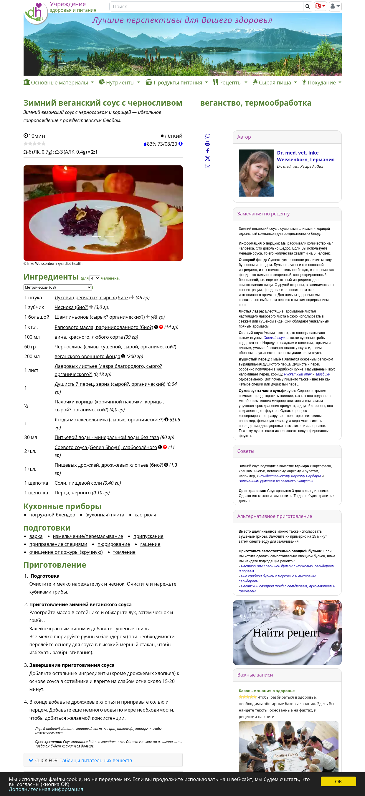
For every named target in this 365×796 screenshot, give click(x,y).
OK (338, 781)
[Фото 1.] (96, 236)
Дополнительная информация (46, 789)
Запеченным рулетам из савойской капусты (276, 481)
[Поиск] (206, 6)
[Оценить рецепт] (35, 144)
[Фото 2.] (109, 236)
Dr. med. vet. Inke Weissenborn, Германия (306, 156)
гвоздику (323, 374)
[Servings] (95, 278)
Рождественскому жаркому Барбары (290, 476)
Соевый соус (274, 338)
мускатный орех (297, 374)
